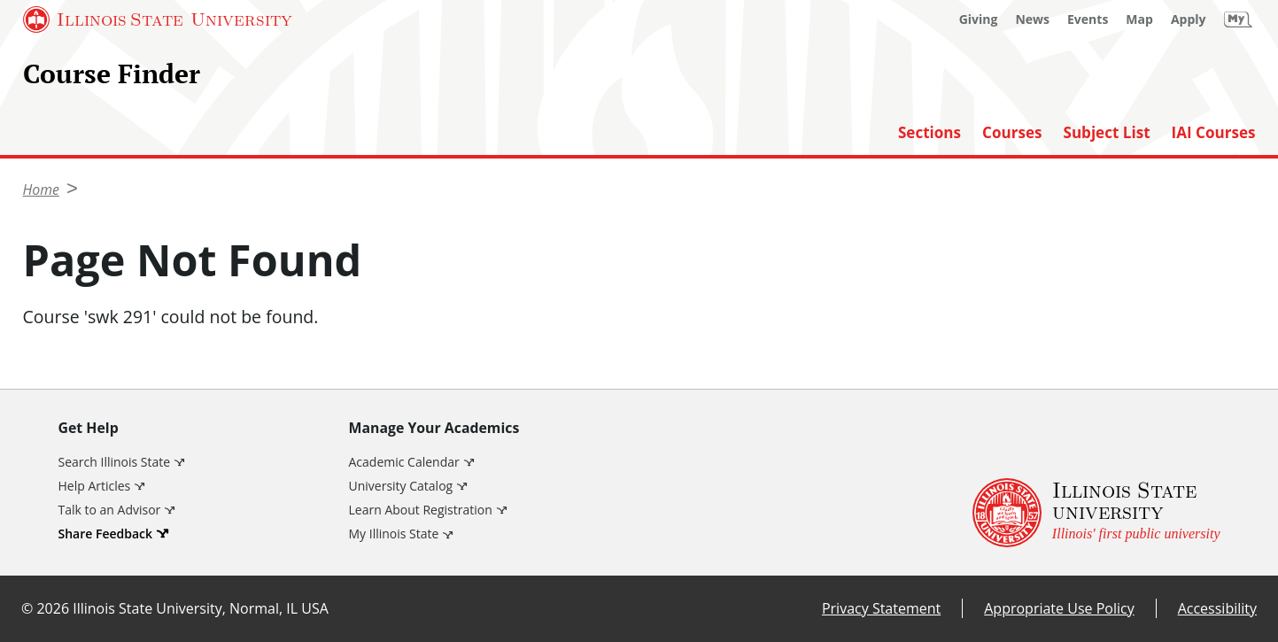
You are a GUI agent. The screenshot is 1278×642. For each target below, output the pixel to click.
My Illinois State (394, 533)
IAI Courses (1214, 133)
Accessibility (1217, 608)
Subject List (1107, 133)
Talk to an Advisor (109, 509)
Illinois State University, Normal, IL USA (201, 608)
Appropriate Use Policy (1059, 608)
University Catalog (401, 485)
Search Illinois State (114, 461)
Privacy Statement (881, 608)
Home (41, 189)
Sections (929, 133)
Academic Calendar (404, 461)
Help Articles (94, 485)
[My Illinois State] (1238, 19)
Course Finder (111, 73)
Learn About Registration (420, 509)
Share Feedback (105, 533)
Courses (1012, 133)
